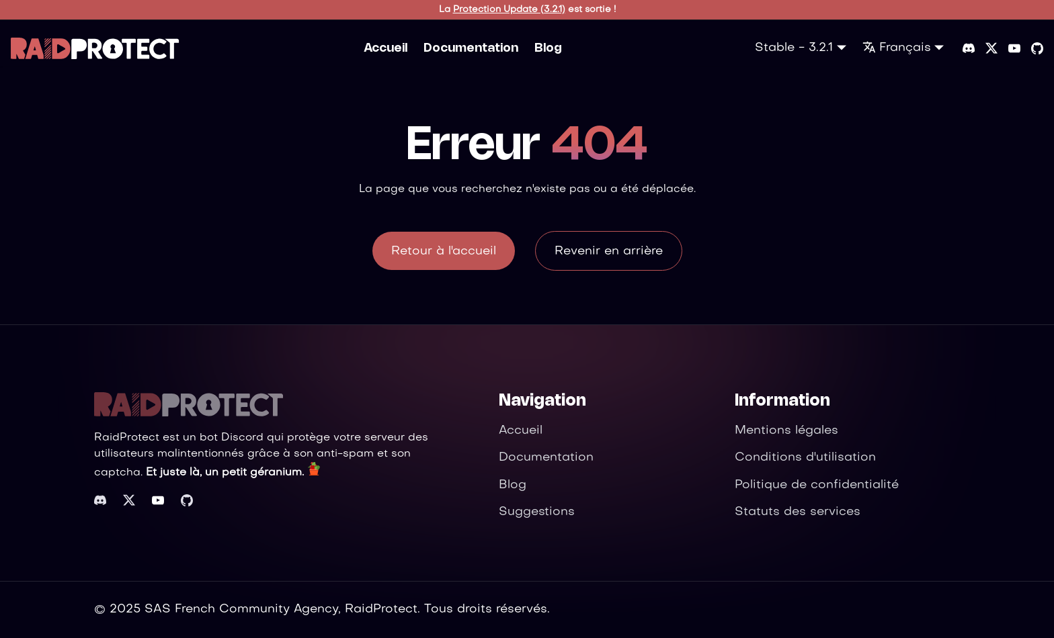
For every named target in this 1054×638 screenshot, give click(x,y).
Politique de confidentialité (817, 485)
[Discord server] (969, 48)
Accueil (385, 48)
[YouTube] (1014, 48)
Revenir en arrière (609, 251)
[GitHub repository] (1037, 48)
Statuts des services (797, 512)
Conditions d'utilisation (805, 457)
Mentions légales (786, 431)
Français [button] (896, 48)
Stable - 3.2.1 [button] (794, 48)
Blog (548, 48)
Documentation (470, 48)
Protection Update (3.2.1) (509, 9)
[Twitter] (991, 48)
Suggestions (537, 512)
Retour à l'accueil (443, 251)
